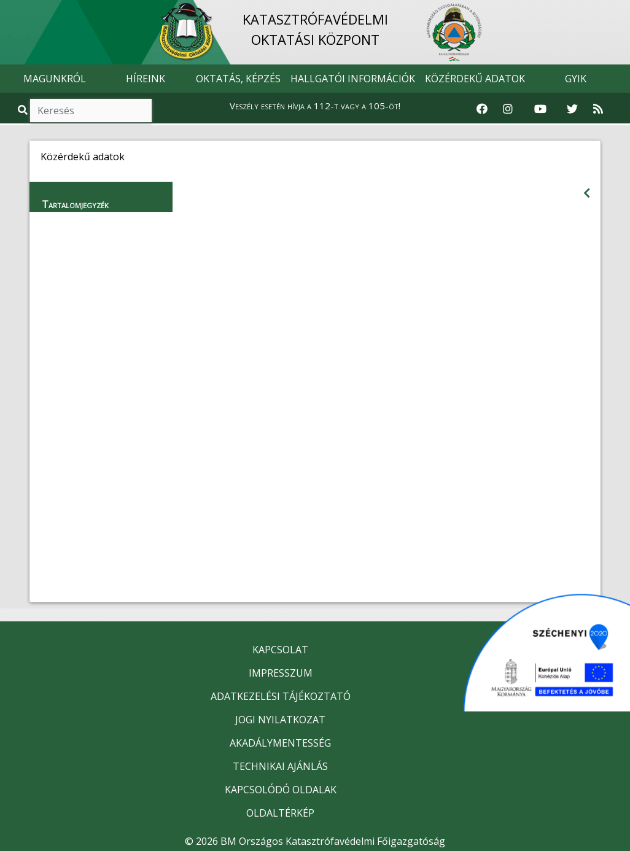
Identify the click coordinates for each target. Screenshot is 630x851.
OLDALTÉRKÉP (280, 813)
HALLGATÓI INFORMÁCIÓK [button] (352, 78)
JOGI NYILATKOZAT (280, 719)
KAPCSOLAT (280, 649)
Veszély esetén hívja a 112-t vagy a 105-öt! (315, 105)
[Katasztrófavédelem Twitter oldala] (572, 109)
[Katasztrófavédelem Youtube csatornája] (540, 109)
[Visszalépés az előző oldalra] (586, 193)
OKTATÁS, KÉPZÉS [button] (238, 78)
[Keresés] (91, 110)
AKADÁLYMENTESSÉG (280, 743)
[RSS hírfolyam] (598, 109)
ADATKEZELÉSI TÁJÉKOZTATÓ (281, 696)
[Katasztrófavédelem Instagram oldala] (508, 109)
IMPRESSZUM (281, 673)
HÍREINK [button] (145, 78)
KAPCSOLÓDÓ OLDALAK (280, 789)
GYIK (575, 78)
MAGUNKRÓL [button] (54, 78)
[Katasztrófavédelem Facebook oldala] (482, 109)
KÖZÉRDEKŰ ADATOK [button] (475, 78)
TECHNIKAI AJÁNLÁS (280, 766)
